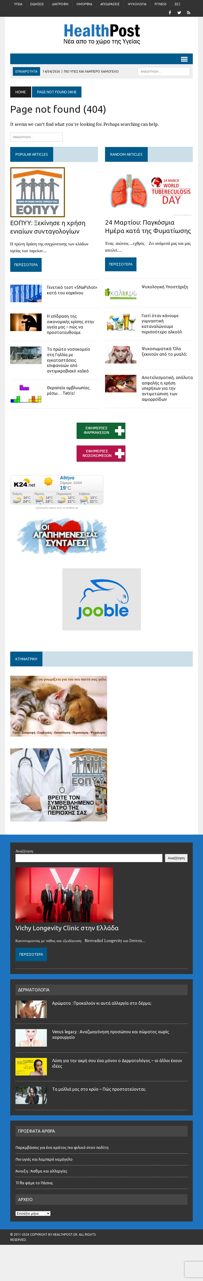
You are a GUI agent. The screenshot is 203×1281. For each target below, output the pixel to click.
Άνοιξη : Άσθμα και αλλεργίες (41, 1171)
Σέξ (177, 4)
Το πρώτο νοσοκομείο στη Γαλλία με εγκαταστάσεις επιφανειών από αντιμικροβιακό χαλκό (68, 360)
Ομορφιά (84, 4)
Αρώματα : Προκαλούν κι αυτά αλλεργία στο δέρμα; (101, 1003)
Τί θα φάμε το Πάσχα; (34, 1183)
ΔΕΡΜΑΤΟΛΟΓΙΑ (34, 989)
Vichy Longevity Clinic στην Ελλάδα (67, 928)
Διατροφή (60, 4)
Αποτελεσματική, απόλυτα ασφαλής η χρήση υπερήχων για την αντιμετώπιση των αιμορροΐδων (167, 388)
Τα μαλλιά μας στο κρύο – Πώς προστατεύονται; (99, 1089)
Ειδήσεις (37, 4)
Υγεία (18, 4)
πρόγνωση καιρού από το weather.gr (56, 508)
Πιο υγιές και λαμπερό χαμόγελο (44, 1159)
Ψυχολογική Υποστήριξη (165, 286)
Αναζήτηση (24, 850)
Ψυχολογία (137, 4)
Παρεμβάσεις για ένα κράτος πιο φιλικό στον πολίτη (61, 1147)
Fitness (160, 4)
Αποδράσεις (110, 4)
